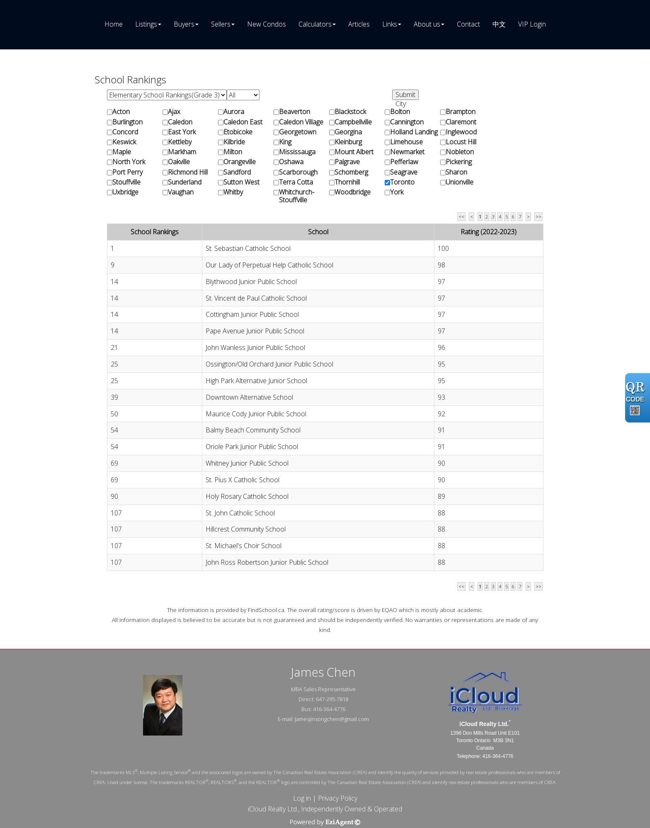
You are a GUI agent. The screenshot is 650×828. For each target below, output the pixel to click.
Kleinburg (348, 142)
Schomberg (351, 172)
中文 (499, 24)
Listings (146, 24)
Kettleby (180, 142)
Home (113, 24)
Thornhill (347, 182)
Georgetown (297, 132)
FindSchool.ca (266, 610)
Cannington (407, 122)
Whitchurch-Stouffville (296, 196)
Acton (121, 112)
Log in (302, 798)
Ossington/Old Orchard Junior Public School (269, 364)
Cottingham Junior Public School (252, 314)
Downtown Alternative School (249, 397)
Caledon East (242, 122)
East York (182, 132)
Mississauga (297, 152)
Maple (121, 152)
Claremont (461, 122)
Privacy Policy (337, 798)
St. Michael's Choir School (243, 545)
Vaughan (181, 192)
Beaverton (294, 112)
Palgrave (347, 162)
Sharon (456, 172)
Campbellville (353, 122)
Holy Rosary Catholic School (247, 496)
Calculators (315, 24)
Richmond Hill (188, 172)
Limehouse (406, 142)
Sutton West (241, 182)
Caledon (180, 122)
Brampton (460, 112)
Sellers (220, 24)
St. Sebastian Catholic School (248, 248)
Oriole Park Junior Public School (252, 446)
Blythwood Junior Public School (251, 281)
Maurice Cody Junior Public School (256, 413)
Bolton (400, 112)
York (396, 192)
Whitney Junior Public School (247, 463)
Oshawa (291, 162)
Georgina (348, 132)
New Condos (266, 24)
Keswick (124, 142)
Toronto (402, 182)
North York (128, 162)
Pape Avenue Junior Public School (255, 330)
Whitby (233, 192)
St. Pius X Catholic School (242, 479)
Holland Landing (414, 132)
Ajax (174, 112)
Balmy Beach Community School (253, 430)
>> (538, 217)
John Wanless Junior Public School (255, 347)
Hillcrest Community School (246, 529)
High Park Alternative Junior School (256, 380)
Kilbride (234, 142)
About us (427, 24)
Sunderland (184, 182)
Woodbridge (353, 192)
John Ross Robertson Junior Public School (267, 562)
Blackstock (350, 112)
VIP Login (532, 24)
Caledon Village (301, 122)
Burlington (127, 122)
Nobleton (460, 152)
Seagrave (403, 172)
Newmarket (407, 152)
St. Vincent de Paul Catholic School (256, 298)
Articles (359, 24)
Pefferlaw (404, 162)
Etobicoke (237, 132)
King (285, 142)
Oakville (179, 162)
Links (389, 24)
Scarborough (298, 172)
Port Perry (127, 172)
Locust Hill (461, 142)
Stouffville (126, 182)
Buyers (184, 24)
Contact (468, 24)
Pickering (459, 162)
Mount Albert (354, 152)
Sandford (237, 172)
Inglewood (461, 132)
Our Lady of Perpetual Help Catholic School (269, 265)
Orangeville (239, 162)
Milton (232, 152)
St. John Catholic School (240, 512)
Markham (182, 152)
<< (461, 217)
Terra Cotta (296, 182)
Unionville (459, 182)
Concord (125, 132)
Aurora (233, 112)
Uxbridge (125, 192)
